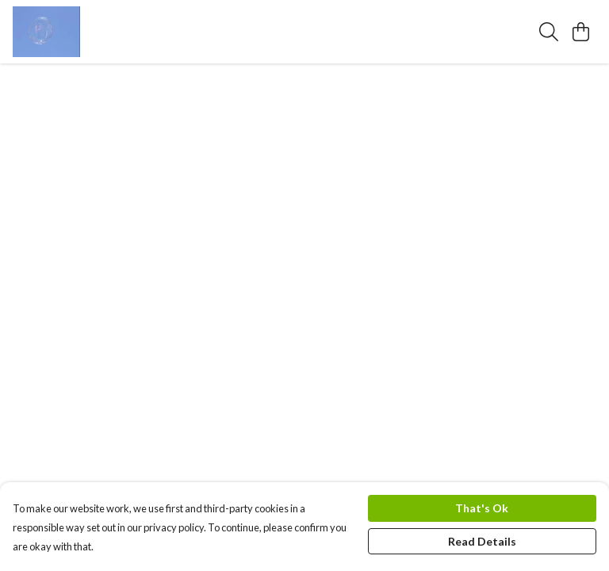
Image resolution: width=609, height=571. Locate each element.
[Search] (549, 32)
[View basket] (580, 32)
